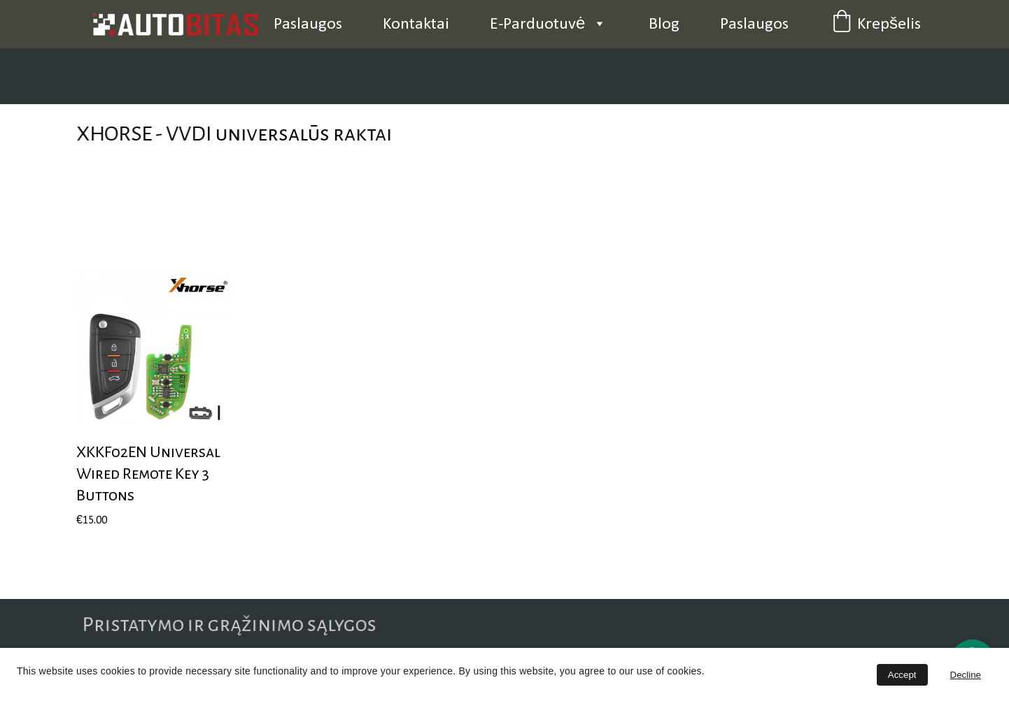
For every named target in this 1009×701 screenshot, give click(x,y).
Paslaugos (308, 24)
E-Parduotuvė (537, 24)
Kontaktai (416, 24)
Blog (664, 24)
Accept (902, 675)
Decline (965, 675)
